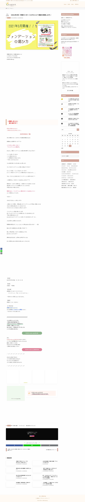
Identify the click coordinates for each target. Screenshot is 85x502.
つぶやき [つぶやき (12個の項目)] (74, 164)
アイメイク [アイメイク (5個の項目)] (63, 166)
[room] (72, 0)
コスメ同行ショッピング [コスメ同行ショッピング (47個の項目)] (72, 169)
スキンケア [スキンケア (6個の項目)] (69, 171)
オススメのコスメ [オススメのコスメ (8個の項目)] (74, 166)
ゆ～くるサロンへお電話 (17, 309)
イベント (9, 17)
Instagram (25, 382)
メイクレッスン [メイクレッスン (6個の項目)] (70, 177)
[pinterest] (75, 0)
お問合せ (38, 498)
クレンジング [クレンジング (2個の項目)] (64, 169)
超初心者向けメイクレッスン (30, 425)
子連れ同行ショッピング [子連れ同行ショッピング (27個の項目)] (66, 183)
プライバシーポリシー (44, 498)
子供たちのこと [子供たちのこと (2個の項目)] (64, 181)
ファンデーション (22, 425)
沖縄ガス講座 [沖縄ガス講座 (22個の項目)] (70, 185)
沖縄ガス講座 (15, 425)
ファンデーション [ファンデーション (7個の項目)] (75, 173)
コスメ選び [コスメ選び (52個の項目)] (63, 171)
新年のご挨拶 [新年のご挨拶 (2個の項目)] (64, 185)
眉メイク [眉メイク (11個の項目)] (75, 185)
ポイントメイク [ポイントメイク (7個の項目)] (70, 175)
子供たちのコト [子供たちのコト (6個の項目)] (71, 181)
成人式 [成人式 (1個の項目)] (72, 183)
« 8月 (62, 148)
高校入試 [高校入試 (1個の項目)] (74, 187)
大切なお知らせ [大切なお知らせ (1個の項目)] (72, 179)
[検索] (78, 0)
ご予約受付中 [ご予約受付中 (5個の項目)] (69, 164)
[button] (14, 445)
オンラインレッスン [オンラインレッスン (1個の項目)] (72, 167)
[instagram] (70, 0)
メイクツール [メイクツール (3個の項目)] (64, 177)
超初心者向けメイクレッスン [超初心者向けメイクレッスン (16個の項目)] (67, 187)
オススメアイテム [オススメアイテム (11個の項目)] (65, 167)
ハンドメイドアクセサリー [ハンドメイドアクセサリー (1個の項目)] (66, 173)
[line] (73, 0)
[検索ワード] (70, 130)
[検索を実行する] (78, 130)
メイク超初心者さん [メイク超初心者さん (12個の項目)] (65, 179)
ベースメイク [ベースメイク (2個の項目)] (64, 175)
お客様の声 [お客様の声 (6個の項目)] (63, 164)
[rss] (77, 0)
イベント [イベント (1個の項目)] (68, 166)
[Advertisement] (32, 105)
